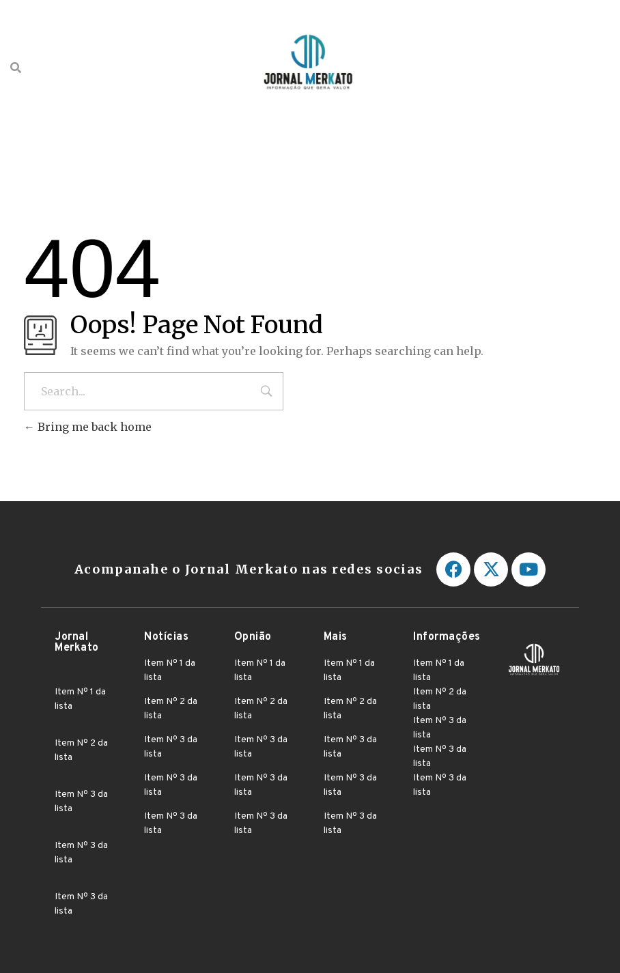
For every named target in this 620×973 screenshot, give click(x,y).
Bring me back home (88, 427)
